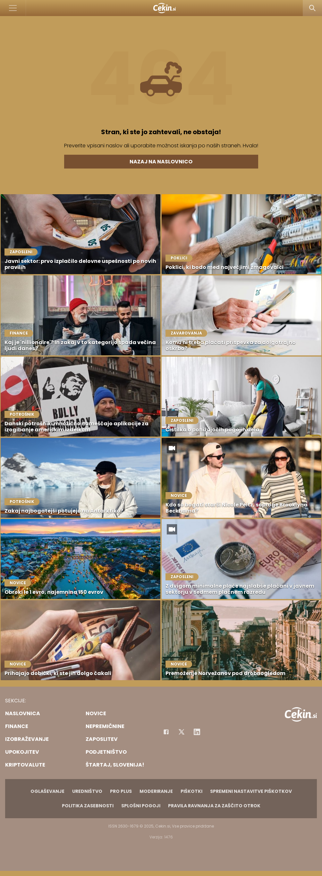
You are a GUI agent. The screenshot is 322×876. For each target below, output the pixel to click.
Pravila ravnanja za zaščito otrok (214, 805)
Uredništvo (87, 791)
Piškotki (191, 791)
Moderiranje (156, 791)
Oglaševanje (47, 791)
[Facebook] (166, 732)
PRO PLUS (121, 791)
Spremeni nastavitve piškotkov (251, 791)
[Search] (312, 8)
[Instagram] (197, 732)
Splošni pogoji (140, 805)
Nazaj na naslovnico (161, 161)
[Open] (13, 8)
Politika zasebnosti (88, 805)
